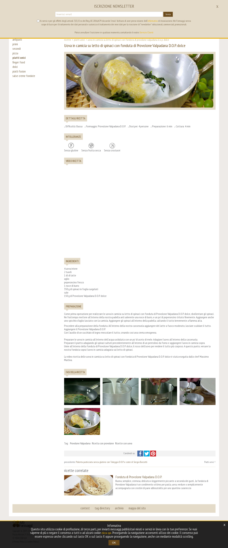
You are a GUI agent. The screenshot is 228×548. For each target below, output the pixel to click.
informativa (153, 20)
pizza (15, 55)
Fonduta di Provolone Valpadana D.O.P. (138, 477)
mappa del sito (136, 507)
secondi (16, 50)
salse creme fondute (24, 82)
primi (15, 45)
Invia (168, 14)
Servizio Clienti (146, 32)
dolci (15, 71)
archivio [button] (119, 507)
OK (114, 542)
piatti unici (19, 61)
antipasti (17, 39)
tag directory (102, 507)
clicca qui (106, 533)
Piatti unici (79, 39)
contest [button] (85, 507)
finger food (18, 66)
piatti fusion (19, 77)
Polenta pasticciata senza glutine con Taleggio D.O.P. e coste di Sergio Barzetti (111, 462)
